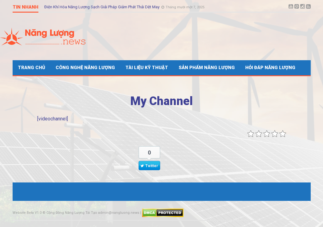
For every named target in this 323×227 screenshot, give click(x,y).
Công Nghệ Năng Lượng (85, 67)
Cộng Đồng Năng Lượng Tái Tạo (71, 213)
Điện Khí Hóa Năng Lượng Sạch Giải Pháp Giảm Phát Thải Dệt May (102, 7)
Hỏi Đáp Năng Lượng (270, 67)
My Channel (161, 101)
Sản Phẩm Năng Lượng (207, 67)
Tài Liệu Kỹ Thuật (146, 67)
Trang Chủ (31, 67)
